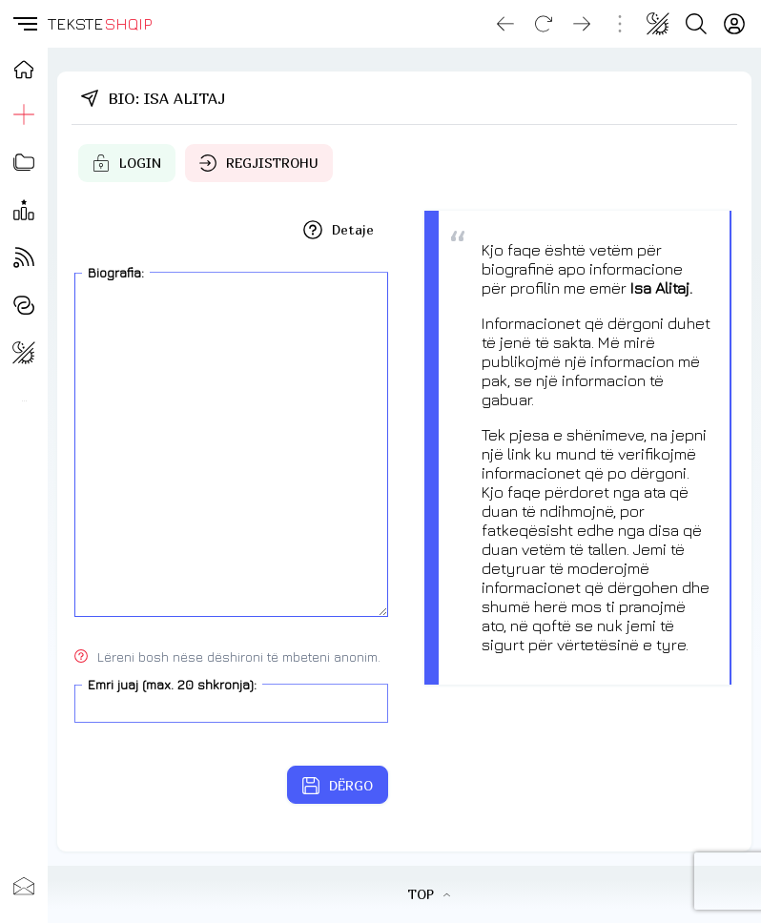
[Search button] (696, 24)
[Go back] (505, 24)
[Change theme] (658, 24)
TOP (428, 894)
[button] (24, 24)
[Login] (734, 24)
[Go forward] (582, 24)
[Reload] (543, 24)
